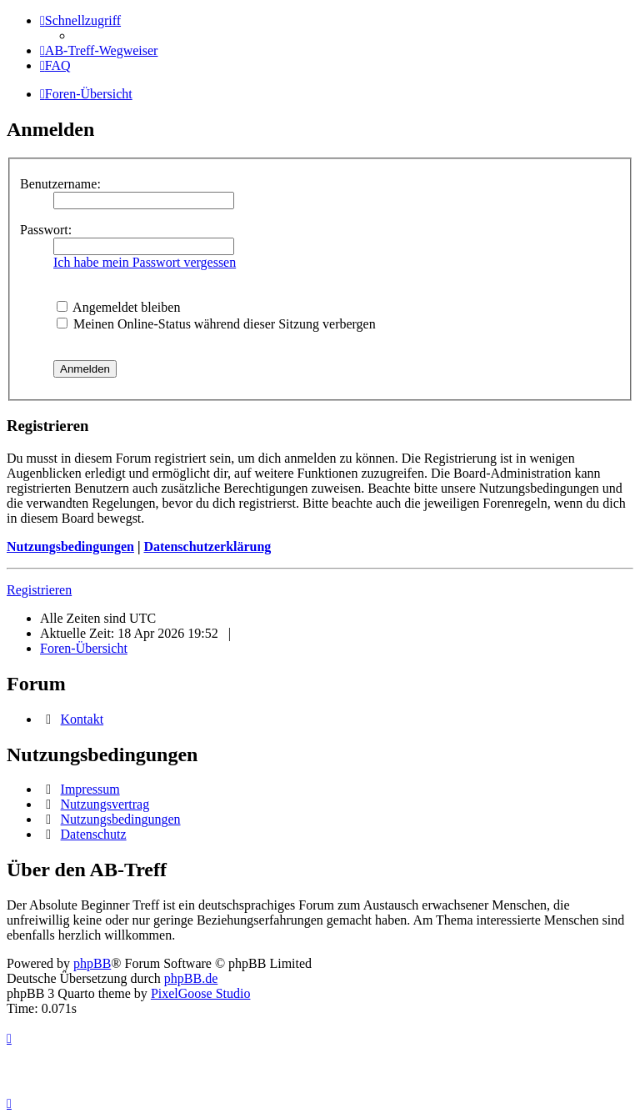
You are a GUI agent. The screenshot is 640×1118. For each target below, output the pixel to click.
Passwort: (46, 230)
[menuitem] (99, 50)
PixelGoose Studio (201, 993)
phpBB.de (191, 978)
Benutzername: (60, 184)
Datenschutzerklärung (207, 546)
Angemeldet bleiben (118, 307)
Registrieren (39, 590)
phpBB (92, 963)
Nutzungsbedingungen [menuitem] (121, 819)
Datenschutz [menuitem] (94, 834)
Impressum (90, 789)
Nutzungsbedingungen (70, 546)
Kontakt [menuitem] (82, 719)
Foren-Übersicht (84, 648)
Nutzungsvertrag (105, 804)
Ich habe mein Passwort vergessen (144, 262)
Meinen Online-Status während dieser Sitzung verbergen (216, 324)
